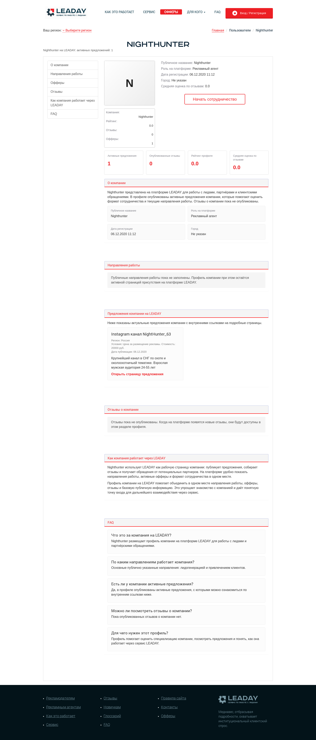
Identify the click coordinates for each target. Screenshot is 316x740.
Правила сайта (173, 698)
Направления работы (67, 74)
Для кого (196, 12)
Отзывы (56, 91)
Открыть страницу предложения (137, 374)
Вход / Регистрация (249, 13)
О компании (59, 65)
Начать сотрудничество (215, 99)
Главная (218, 30)
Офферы (171, 12)
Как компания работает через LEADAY (73, 103)
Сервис (149, 12)
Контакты (169, 707)
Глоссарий (112, 715)
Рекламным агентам (63, 707)
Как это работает (119, 12)
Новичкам (112, 707)
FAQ (217, 12)
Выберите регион (76, 30)
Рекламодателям (60, 698)
